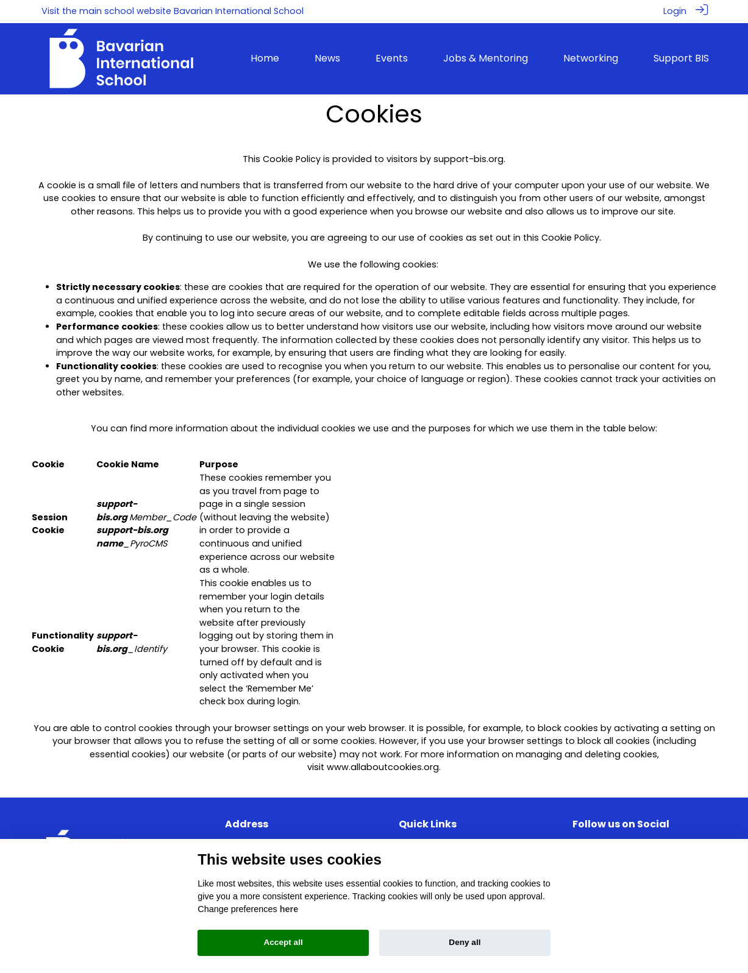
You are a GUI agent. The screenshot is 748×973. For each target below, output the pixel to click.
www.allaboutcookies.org (383, 766)
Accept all (282, 942)
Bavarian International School (239, 11)
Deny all (464, 942)
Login (674, 11)
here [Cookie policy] (289, 909)
